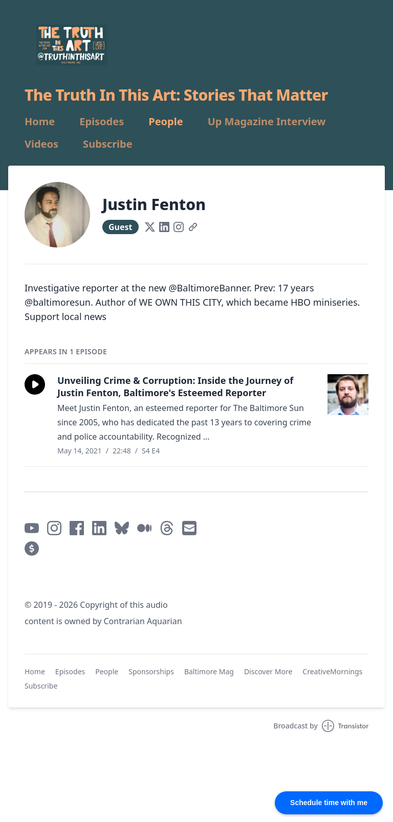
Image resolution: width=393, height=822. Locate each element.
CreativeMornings (332, 671)
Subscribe (108, 144)
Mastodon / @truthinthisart (80, 580)
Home (40, 122)
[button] (35, 384)
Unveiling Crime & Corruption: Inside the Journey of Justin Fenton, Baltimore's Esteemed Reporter (175, 386)
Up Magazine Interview (267, 122)
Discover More (268, 671)
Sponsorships (151, 671)
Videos (41, 144)
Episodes (101, 122)
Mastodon (157, 580)
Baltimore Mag (209, 671)
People (165, 122)
